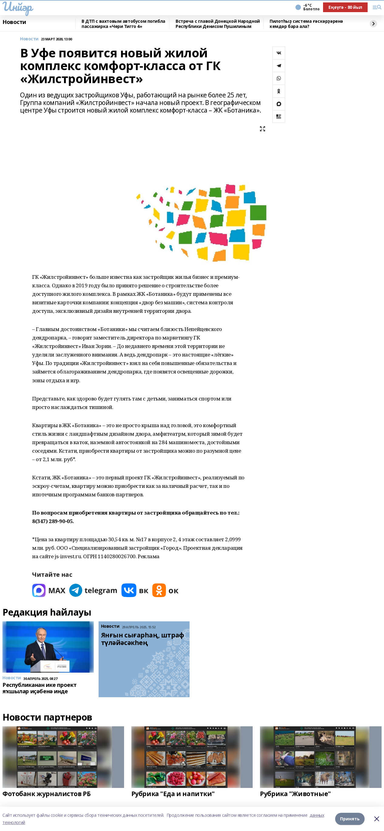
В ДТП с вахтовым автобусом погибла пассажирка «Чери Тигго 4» (123, 24)
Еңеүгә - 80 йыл (345, 7)
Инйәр (17, 6)
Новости (14, 22)
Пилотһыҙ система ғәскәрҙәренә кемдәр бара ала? (306, 24)
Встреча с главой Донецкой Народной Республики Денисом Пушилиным (218, 24)
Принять (350, 819)
